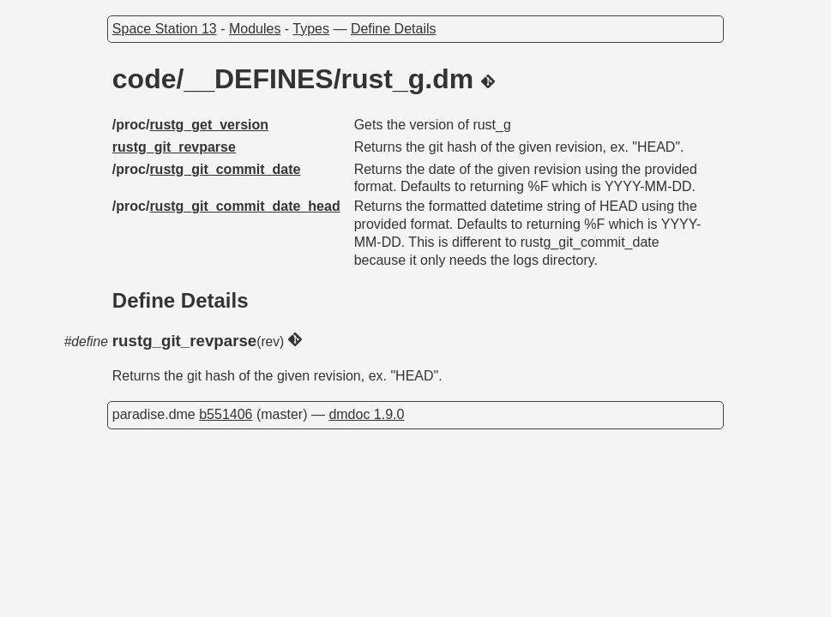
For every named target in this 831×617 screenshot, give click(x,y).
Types (310, 28)
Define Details (394, 28)
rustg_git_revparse (174, 147)
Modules (254, 28)
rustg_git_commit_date (224, 169)
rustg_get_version (208, 124)
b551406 (225, 414)
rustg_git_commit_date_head (244, 206)
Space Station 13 (164, 28)
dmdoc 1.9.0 (366, 414)
